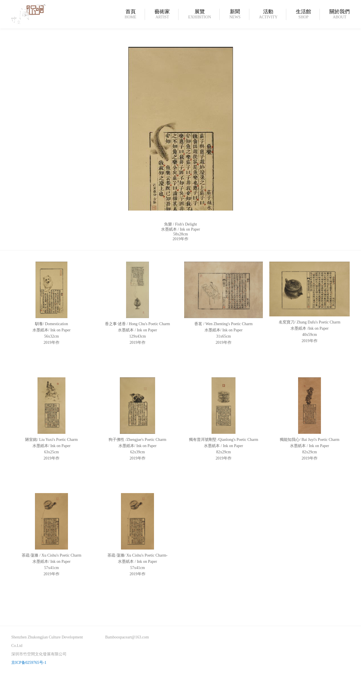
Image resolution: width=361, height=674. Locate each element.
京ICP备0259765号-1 (28, 662)
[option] (180, 182)
